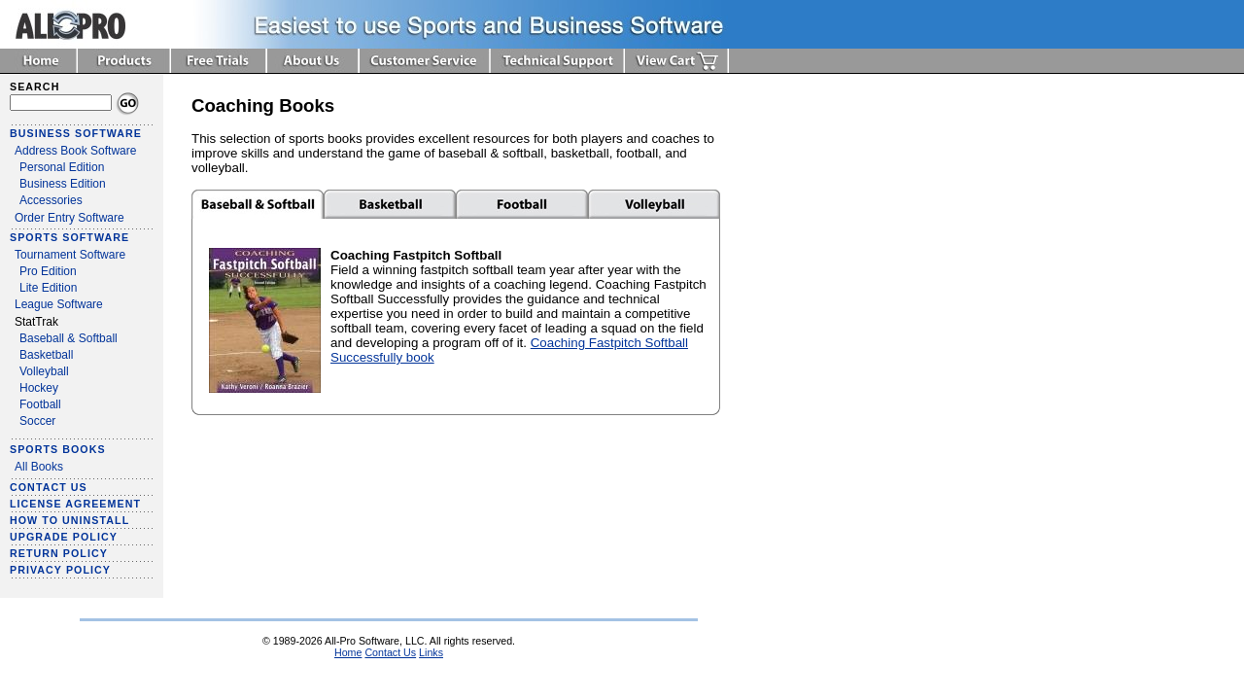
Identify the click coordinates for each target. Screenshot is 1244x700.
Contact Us (390, 652)
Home (348, 652)
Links (431, 652)
